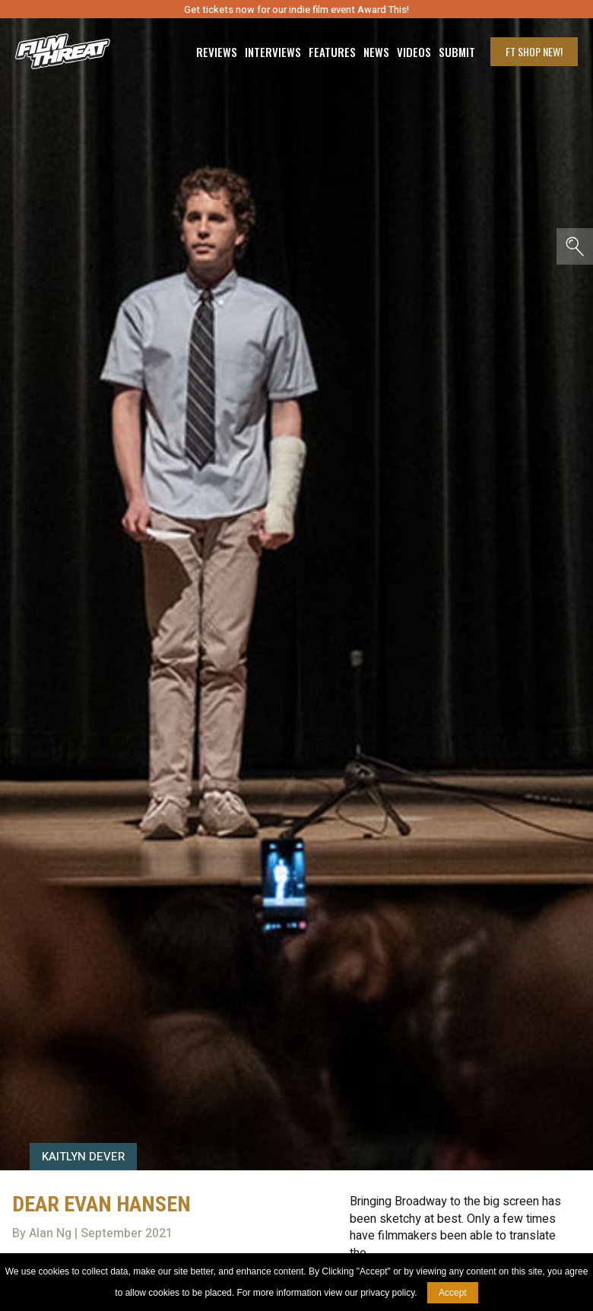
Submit (457, 52)
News (376, 52)
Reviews (216, 52)
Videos (414, 52)
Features (332, 52)
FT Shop (534, 51)
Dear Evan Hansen (101, 1204)
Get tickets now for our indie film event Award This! (296, 9)
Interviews (273, 52)
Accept (453, 1292)
